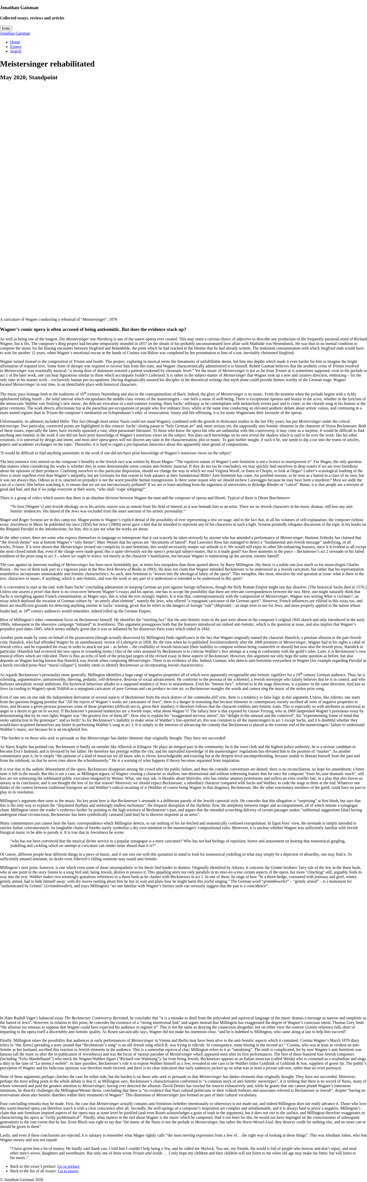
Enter (6, 28)
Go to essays (68, 1171)
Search (15, 51)
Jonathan (15, 33)
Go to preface (68, 1166)
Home (15, 42)
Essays (15, 46)
